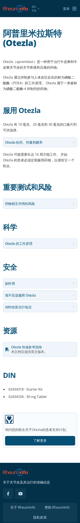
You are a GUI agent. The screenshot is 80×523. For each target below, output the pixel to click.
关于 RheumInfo (22, 507)
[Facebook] (8, 493)
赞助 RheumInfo (57, 507)
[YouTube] (20, 493)
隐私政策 (40, 517)
